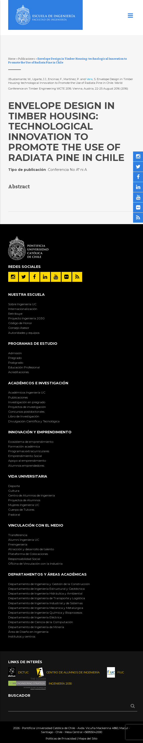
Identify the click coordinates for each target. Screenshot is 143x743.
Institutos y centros (21, 636)
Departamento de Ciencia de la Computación (40, 622)
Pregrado (15, 358)
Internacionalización (22, 309)
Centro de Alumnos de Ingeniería (31, 495)
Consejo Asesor (18, 328)
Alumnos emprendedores (26, 465)
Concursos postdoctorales (26, 411)
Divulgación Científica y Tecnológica (34, 421)
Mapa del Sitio (87, 738)
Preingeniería (17, 544)
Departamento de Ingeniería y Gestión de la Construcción (49, 584)
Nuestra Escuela (26, 294)
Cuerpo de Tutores (21, 509)
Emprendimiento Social (25, 456)
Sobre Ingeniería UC (22, 304)
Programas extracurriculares (28, 451)
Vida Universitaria (27, 476)
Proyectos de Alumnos (24, 500)
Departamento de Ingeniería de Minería (36, 627)
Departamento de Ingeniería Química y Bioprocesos (45, 612)
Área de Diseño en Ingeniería (28, 632)
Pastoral (14, 514)
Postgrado (15, 362)
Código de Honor (20, 323)
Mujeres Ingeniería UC (23, 505)
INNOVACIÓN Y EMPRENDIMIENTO (40, 432)
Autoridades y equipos (23, 333)
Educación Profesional (24, 367)
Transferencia (17, 535)
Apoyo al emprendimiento (27, 460)
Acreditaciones (18, 372)
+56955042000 (92, 732)
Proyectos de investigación (27, 407)
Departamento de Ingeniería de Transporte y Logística (46, 598)
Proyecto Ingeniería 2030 (26, 318)
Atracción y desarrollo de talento (31, 549)
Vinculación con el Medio (35, 525)
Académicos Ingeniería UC (26, 392)
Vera (89, 79)
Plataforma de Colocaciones (28, 554)
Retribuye (15, 313)
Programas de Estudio (32, 343)
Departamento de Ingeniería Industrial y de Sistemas (45, 603)
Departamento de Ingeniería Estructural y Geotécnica (46, 589)
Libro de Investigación (23, 416)
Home (12, 58)
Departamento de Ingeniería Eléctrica (35, 617)
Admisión (15, 353)
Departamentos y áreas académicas (47, 574)
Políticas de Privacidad (61, 738)
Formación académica (24, 446)
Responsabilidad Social (24, 559)
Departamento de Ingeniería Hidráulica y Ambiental (45, 593)
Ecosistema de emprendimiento (30, 442)
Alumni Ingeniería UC (23, 540)
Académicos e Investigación (38, 383)
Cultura (13, 491)
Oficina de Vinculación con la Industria (35, 563)
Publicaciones (26, 58)
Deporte (14, 486)
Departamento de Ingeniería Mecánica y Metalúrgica (45, 608)
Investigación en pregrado (26, 402)
